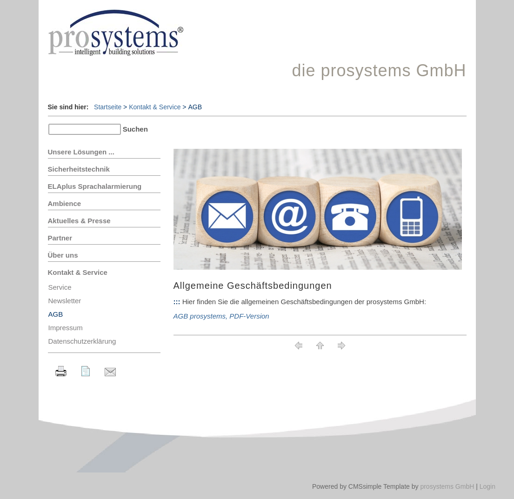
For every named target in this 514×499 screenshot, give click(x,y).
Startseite (107, 107)
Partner (60, 238)
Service (60, 287)
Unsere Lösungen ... (81, 152)
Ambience (64, 203)
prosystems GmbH (447, 486)
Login (487, 486)
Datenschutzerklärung (82, 341)
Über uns (63, 255)
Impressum (65, 328)
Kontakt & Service (154, 107)
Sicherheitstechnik (79, 169)
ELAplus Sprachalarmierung (95, 186)
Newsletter (64, 301)
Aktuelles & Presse (79, 221)
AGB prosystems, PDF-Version (221, 316)
